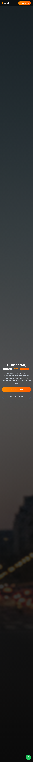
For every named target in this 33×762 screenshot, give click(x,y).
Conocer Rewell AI (16, 396)
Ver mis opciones (16, 389)
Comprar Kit (24, 3)
